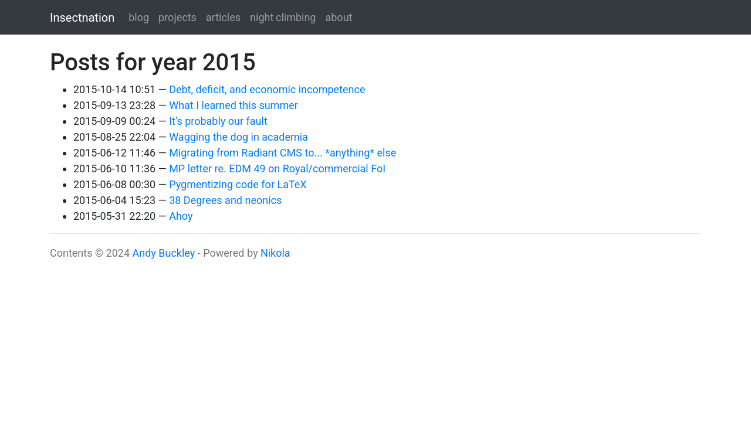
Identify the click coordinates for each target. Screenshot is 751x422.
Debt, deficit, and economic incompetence (267, 89)
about (338, 17)
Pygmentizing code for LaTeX (237, 184)
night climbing (283, 17)
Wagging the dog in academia (238, 137)
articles (223, 17)
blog (138, 17)
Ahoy (180, 216)
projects (177, 17)
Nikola (275, 253)
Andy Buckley (163, 253)
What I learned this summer (233, 105)
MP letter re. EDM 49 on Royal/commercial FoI (277, 168)
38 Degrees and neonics (225, 200)
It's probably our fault (218, 121)
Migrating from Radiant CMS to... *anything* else (282, 153)
